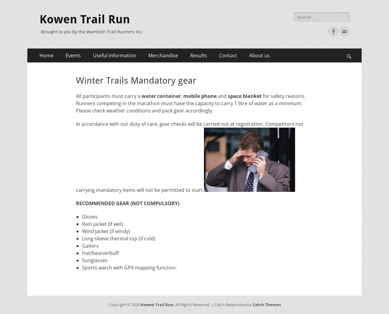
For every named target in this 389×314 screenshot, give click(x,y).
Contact (228, 55)
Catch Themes (267, 304)
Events (73, 55)
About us (259, 55)
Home (46, 55)
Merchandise (163, 55)
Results (198, 55)
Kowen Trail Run (85, 19)
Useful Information (114, 55)
